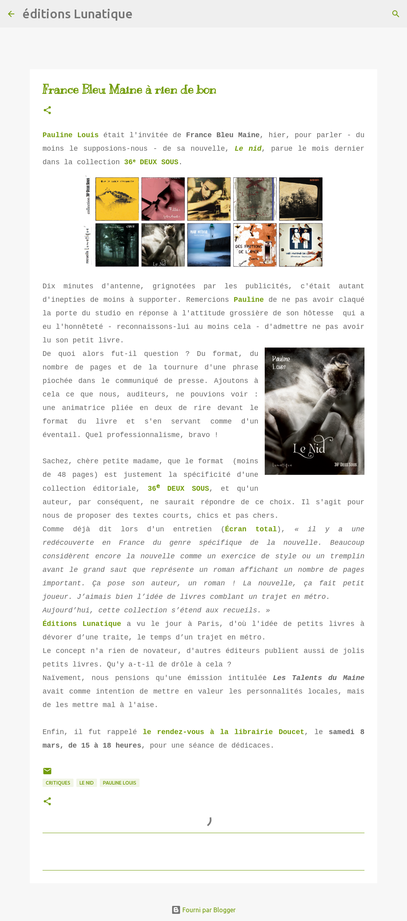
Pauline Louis (71, 135)
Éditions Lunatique (82, 624)
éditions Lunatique (77, 13)
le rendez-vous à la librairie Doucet (223, 732)
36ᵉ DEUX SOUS (152, 162)
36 (151, 489)
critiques (58, 782)
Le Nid (86, 782)
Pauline (249, 300)
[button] (47, 110)
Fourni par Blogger (203, 909)
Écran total (251, 529)
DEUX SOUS (185, 489)
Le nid (248, 149)
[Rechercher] (144, 13)
